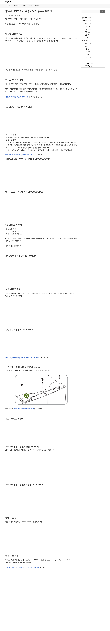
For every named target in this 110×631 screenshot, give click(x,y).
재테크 (87, 60)
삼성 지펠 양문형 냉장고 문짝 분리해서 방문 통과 (22, 357)
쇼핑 (86, 29)
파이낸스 (87, 66)
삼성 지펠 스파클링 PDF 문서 (24, 408)
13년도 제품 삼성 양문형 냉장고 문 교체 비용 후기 (22, 567)
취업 (86, 43)
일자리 (37, 6)
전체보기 (84, 18)
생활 (86, 35)
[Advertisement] (41, 55)
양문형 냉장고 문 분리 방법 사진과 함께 (18, 154)
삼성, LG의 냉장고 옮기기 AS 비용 (17, 96)
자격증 (87, 46)
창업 (86, 49)
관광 (86, 32)
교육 (86, 52)
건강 (86, 26)
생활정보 (16, 6)
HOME (9, 6)
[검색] (102, 12)
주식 (86, 57)
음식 (86, 24)
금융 (30, 6)
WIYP (8, 1)
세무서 (24, 6)
